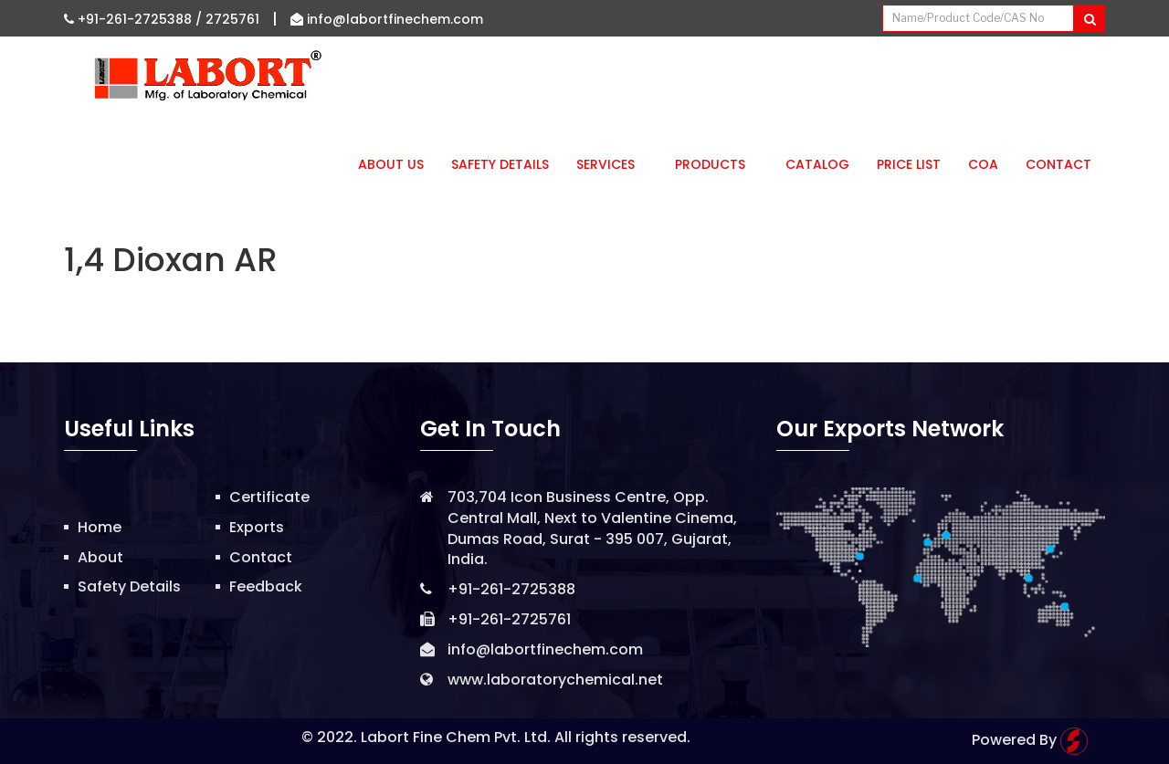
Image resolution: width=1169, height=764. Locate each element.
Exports (256, 527)
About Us (391, 164)
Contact (1058, 164)
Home (99, 527)
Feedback (265, 586)
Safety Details (500, 164)
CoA (983, 164)
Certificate (269, 497)
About (100, 557)
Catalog (817, 164)
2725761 (232, 19)
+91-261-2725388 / (134, 19)
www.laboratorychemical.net (555, 679)
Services (612, 164)
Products (716, 164)
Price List (909, 164)
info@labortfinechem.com (386, 19)
